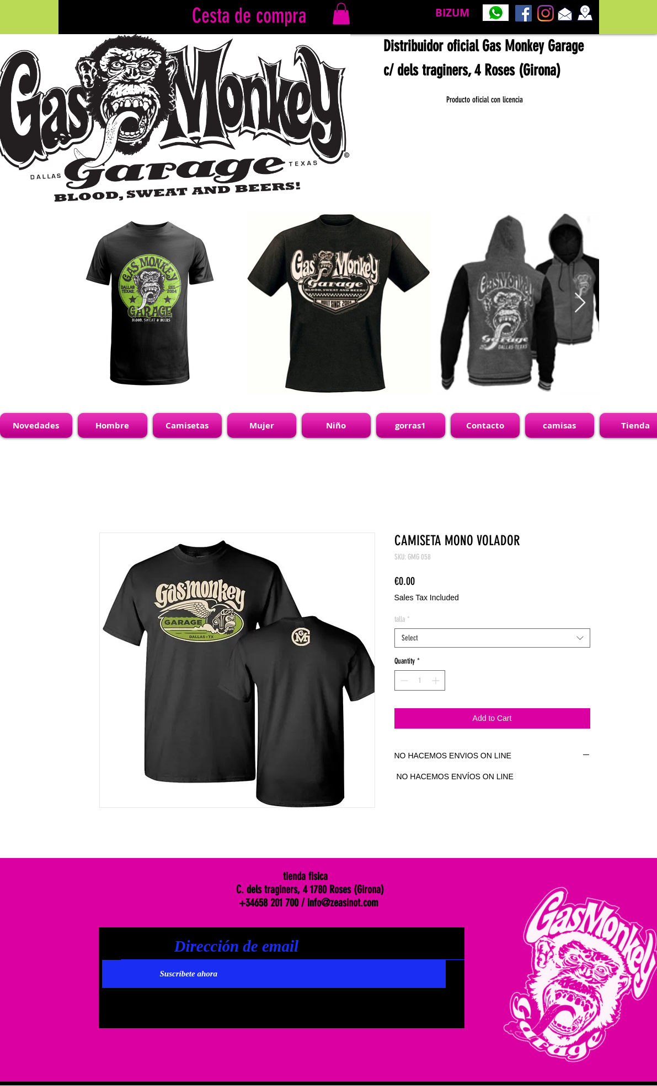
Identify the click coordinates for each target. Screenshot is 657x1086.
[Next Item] (580, 303)
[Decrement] (403, 680)
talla (402, 619)
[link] (341, 13)
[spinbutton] (420, 680)
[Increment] (437, 680)
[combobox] (492, 638)
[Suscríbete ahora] (274, 974)
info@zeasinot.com (342, 902)
